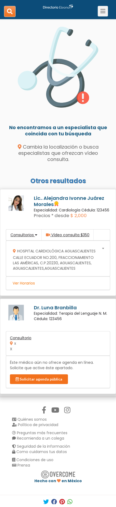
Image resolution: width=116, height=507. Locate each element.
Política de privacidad (35, 424)
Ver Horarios (24, 283)
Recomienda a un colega (38, 438)
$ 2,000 (78, 215)
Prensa (21, 465)
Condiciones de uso (32, 460)
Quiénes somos (29, 419)
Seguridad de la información (41, 446)
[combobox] (56, 258)
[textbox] (56, 258)
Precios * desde (51, 215)
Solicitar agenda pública (39, 379)
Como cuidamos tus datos (39, 451)
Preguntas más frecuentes (39, 433)
